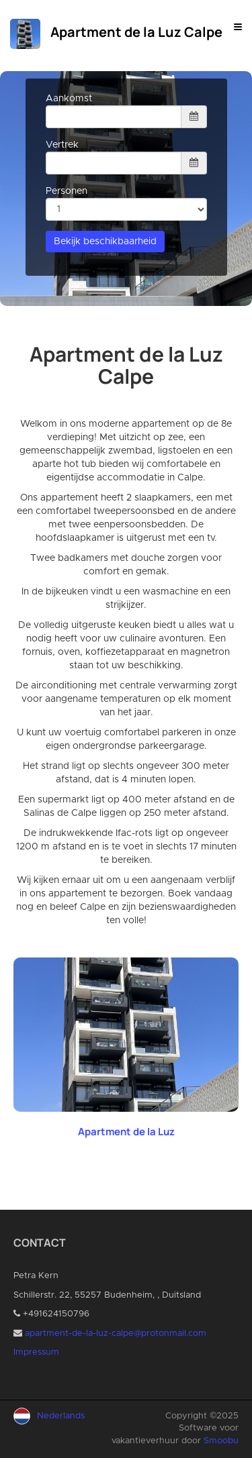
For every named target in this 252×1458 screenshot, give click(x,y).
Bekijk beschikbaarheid (105, 241)
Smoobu (221, 1441)
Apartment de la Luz (126, 1132)
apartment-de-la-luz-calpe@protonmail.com (115, 1333)
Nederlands (61, 1416)
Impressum (36, 1352)
